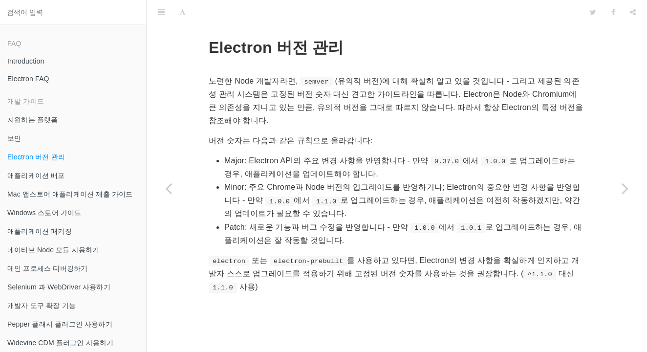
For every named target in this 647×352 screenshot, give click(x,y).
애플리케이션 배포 (36, 175)
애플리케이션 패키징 (39, 231)
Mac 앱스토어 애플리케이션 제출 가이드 (69, 194)
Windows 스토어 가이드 (44, 213)
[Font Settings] (182, 12)
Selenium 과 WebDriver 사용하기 (58, 287)
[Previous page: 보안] (169, 188)
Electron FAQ (28, 79)
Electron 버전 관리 (36, 157)
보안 (14, 138)
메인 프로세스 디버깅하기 (47, 268)
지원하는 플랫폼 (32, 120)
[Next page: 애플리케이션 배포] (625, 188)
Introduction (25, 61)
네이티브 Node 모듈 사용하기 (53, 250)
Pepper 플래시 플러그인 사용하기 (59, 324)
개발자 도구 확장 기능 (41, 305)
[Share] (633, 12)
